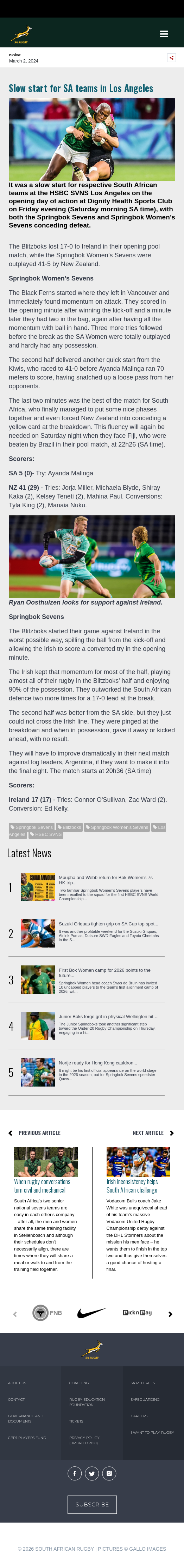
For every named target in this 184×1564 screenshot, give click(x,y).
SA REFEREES (143, 1383)
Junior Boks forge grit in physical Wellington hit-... (109, 1016)
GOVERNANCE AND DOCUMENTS (25, 1419)
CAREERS (139, 1416)
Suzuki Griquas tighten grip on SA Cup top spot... (108, 923)
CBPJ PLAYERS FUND (27, 1438)
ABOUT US (17, 1383)
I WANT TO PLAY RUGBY (152, 1432)
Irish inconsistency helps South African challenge (132, 1185)
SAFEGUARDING (145, 1399)
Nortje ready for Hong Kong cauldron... (98, 1062)
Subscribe (92, 1504)
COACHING (79, 1383)
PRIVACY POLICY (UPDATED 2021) (84, 1440)
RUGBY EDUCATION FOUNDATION (87, 1402)
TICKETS (76, 1421)
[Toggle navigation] (164, 34)
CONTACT (16, 1399)
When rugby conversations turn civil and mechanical (42, 1185)
